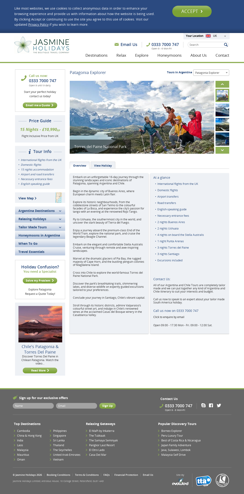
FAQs (106, 474)
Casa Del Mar (97, 455)
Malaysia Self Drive (173, 455)
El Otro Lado (97, 450)
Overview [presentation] (79, 166)
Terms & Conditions (87, 474)
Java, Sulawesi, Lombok (175, 450)
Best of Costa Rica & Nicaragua (181, 440)
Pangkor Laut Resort (102, 445)
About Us (198, 55)
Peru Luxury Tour (172, 436)
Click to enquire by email (168, 317)
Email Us (129, 44)
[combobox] (216, 36)
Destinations (96, 55)
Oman (21, 459)
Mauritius (23, 455)
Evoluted (180, 482)
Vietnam (58, 459)
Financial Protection (126, 474)
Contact (222, 55)
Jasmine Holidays (41, 45)
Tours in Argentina (179, 72)
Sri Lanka (59, 440)
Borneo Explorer (171, 431)
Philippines (60, 431)
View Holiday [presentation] (103, 166)
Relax (121, 55)
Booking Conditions (58, 474)
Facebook (212, 405)
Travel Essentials (31, 252)
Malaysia (22, 450)
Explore (142, 55)
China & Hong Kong (29, 436)
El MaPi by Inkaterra (101, 431)
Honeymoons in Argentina (39, 235)
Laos (20, 445)
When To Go (28, 243)
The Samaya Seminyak (103, 440)
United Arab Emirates (66, 455)
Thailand (58, 445)
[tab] (80, 165)
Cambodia (23, 431)
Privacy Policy (38, 24)
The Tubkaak (97, 436)
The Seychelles (62, 450)
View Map (28, 198)
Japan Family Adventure (176, 445)
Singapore (59, 436)
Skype (205, 405)
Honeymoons (169, 55)
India (20, 440)
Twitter (220, 405)
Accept (192, 11)
